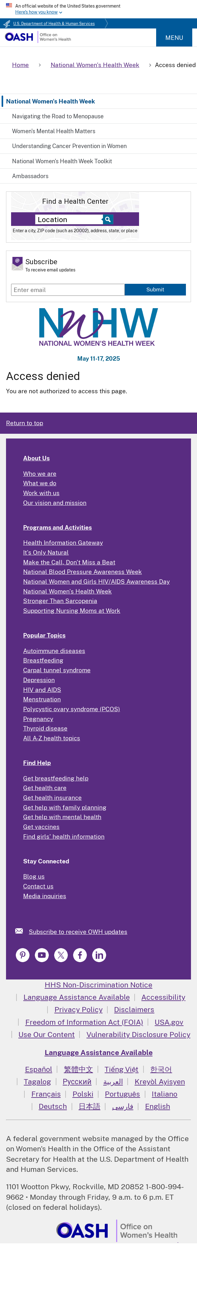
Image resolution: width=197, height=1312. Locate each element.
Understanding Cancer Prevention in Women (69, 146)
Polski (83, 1094)
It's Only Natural (46, 552)
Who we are (39, 473)
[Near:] (71, 219)
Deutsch (53, 1106)
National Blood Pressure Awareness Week (82, 571)
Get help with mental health (62, 816)
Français (46, 1094)
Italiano (164, 1094)
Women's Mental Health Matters (53, 131)
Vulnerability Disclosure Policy (138, 1034)
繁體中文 (78, 1069)
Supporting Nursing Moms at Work (71, 610)
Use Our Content (46, 1034)
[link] (22, 931)
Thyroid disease (45, 728)
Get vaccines (41, 826)
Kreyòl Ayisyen (160, 1081)
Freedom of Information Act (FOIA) (84, 1022)
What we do (39, 483)
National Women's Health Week (50, 101)
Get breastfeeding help (55, 778)
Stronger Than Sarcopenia (60, 600)
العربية (113, 1081)
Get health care (45, 787)
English (157, 1106)
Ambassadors (30, 176)
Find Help (37, 762)
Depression (39, 679)
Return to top (24, 423)
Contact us (38, 886)
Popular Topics (44, 635)
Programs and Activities (57, 527)
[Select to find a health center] (107, 219)
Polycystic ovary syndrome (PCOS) (71, 709)
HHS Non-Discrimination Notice (98, 984)
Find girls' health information (64, 836)
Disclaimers (134, 1009)
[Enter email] (68, 290)
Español (38, 1069)
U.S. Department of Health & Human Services (54, 24)
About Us (36, 458)
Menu (174, 37)
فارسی (122, 1106)
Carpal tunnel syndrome (57, 670)
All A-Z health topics (51, 738)
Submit (155, 289)
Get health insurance (52, 797)
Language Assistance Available (76, 997)
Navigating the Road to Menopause (58, 116)
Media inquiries (44, 895)
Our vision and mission (54, 502)
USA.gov (169, 1022)
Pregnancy (38, 718)
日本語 (89, 1106)
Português (122, 1094)
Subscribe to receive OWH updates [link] (78, 931)
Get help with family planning (64, 807)
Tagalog (37, 1081)
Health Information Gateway (63, 542)
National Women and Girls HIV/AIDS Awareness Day (96, 581)
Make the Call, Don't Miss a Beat (69, 562)
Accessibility (163, 997)
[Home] (38, 40)
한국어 (161, 1069)
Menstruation (42, 699)
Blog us (34, 876)
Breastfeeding (43, 660)
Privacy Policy (78, 1009)
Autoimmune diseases (54, 650)
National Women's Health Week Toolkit (62, 161)
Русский (77, 1081)
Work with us (41, 492)
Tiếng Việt (121, 1069)
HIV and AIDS (42, 689)
